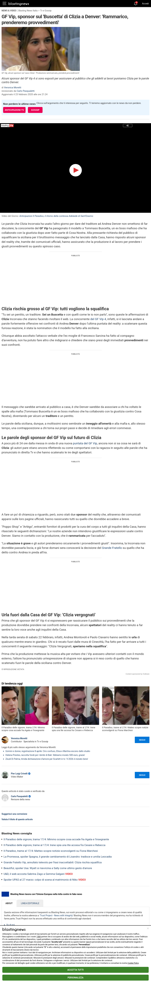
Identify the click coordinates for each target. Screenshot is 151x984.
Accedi (145, 3)
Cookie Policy (133, 963)
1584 (38, 937)
